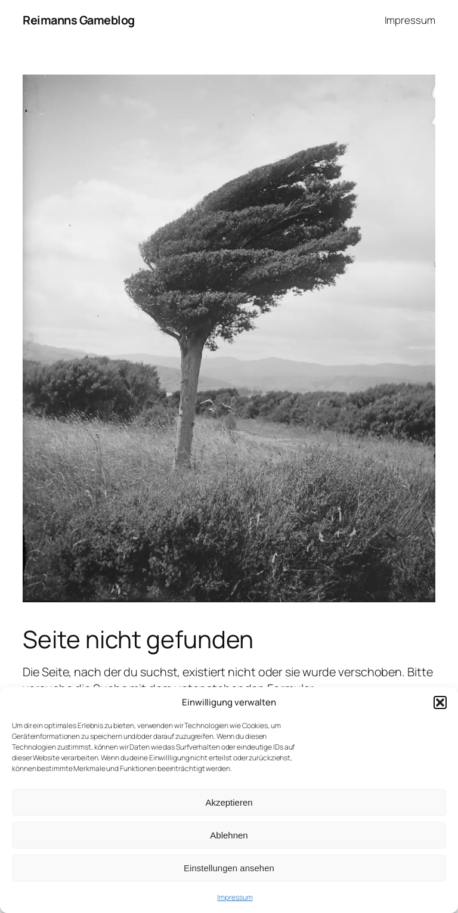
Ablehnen (228, 835)
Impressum (234, 897)
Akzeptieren (228, 802)
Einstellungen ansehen (229, 868)
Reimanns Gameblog (79, 20)
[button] (440, 702)
